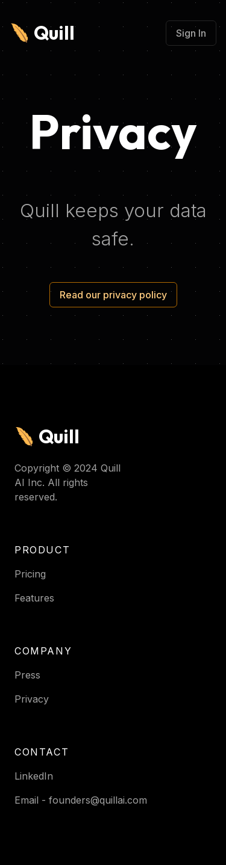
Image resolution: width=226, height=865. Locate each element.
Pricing (30, 574)
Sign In (191, 33)
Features (34, 598)
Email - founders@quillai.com (80, 800)
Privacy (31, 699)
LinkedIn (33, 776)
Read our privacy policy (113, 295)
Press (27, 675)
